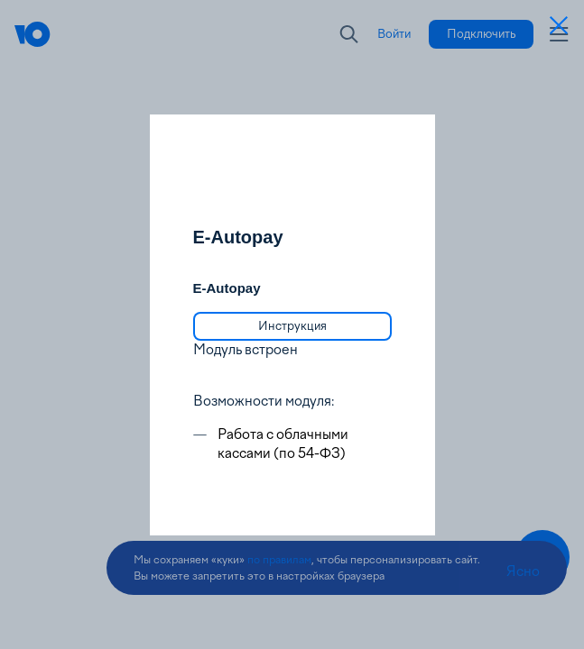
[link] (292, 326)
